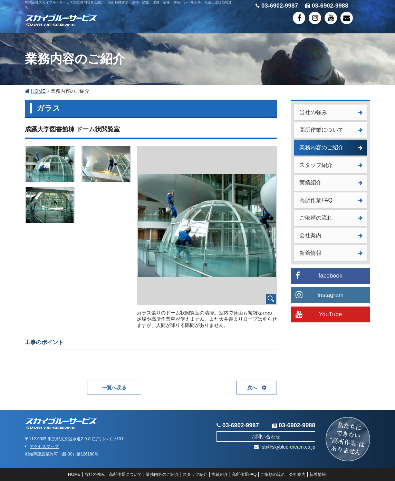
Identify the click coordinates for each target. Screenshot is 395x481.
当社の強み (331, 112)
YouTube (319, 314)
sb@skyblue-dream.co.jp (284, 447)
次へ (256, 387)
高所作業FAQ (331, 200)
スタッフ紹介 (331, 165)
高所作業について (331, 130)
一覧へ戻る (114, 387)
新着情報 (331, 253)
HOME (35, 91)
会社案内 (331, 235)
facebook (319, 275)
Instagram (320, 295)
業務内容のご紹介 (331, 147)
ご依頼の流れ (331, 218)
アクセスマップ (42, 446)
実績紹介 (331, 183)
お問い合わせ (265, 436)
